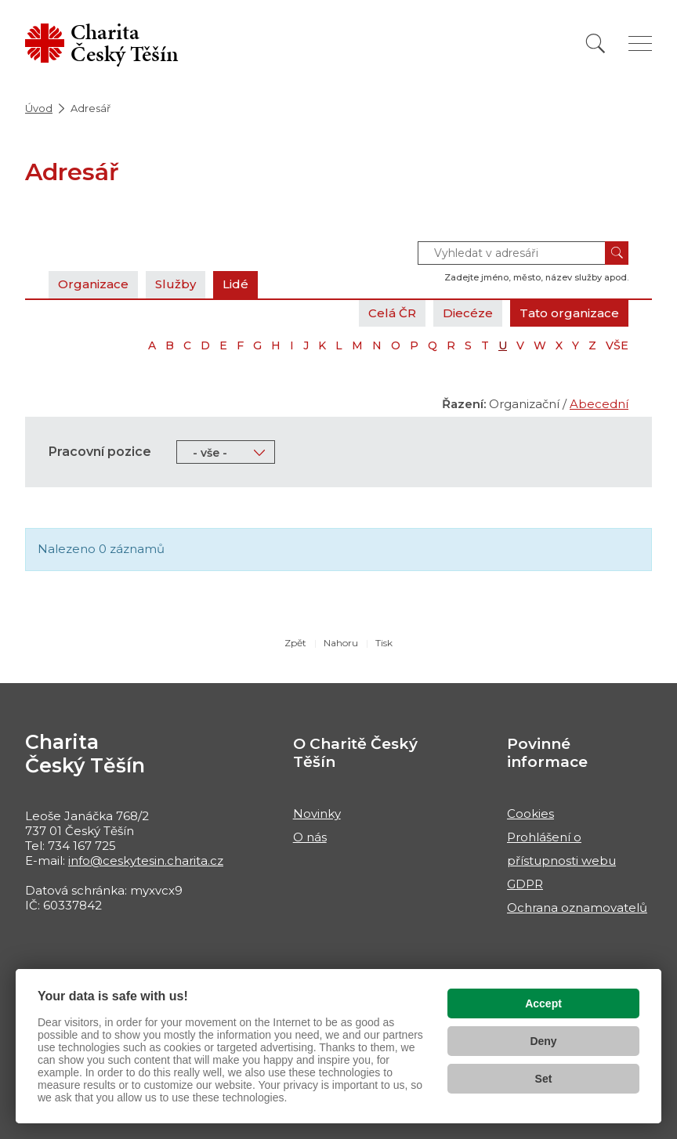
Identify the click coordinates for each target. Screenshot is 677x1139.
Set (543, 1078)
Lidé (235, 284)
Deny (543, 1041)
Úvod (38, 108)
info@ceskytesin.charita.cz (145, 860)
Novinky (317, 813)
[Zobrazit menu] (640, 43)
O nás (310, 837)
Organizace (93, 284)
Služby (175, 284)
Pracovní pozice (100, 451)
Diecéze (468, 313)
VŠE (617, 345)
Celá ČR (392, 313)
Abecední (599, 403)
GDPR (525, 884)
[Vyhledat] (595, 43)
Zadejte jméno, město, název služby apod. (536, 277)
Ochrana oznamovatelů (577, 907)
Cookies (530, 813)
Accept (543, 1003)
